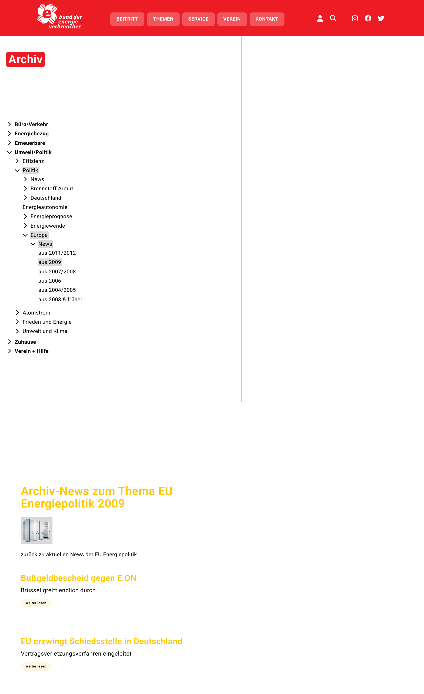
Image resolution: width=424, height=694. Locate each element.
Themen (165, 18)
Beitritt (130, 18)
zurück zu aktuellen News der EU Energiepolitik (180, 152)
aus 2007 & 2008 (211, 487)
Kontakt (269, 18)
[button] (140, 200)
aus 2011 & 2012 (145, 487)
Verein (234, 18)
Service (201, 18)
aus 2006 (245, 487)
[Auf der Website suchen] (333, 17)
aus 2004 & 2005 (278, 487)
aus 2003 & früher (321, 487)
